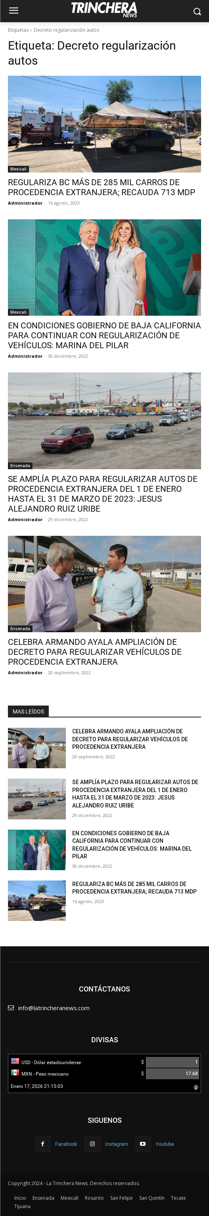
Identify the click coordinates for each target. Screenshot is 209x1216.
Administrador (25, 203)
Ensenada (20, 465)
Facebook (66, 1144)
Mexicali (18, 169)
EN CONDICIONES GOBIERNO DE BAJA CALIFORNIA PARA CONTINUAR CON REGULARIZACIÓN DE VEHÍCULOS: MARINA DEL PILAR (104, 335)
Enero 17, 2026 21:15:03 (37, 1086)
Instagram (116, 1144)
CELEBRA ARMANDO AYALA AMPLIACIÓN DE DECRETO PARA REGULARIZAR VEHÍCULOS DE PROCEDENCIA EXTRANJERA (95, 652)
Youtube (164, 1144)
